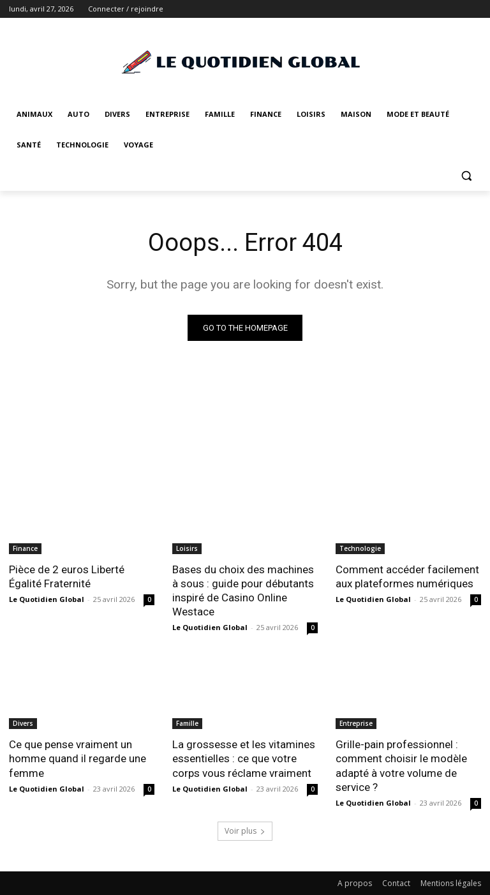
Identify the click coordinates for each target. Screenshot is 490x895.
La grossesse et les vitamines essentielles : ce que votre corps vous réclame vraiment (243, 758)
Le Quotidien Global (46, 599)
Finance (25, 548)
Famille (187, 723)
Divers (23, 723)
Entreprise (356, 723)
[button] (466, 176)
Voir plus (245, 830)
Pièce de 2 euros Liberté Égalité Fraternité (66, 576)
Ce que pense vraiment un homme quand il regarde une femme (77, 758)
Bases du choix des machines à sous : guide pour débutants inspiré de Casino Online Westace (243, 590)
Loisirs (187, 548)
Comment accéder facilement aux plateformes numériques (407, 576)
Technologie (360, 548)
